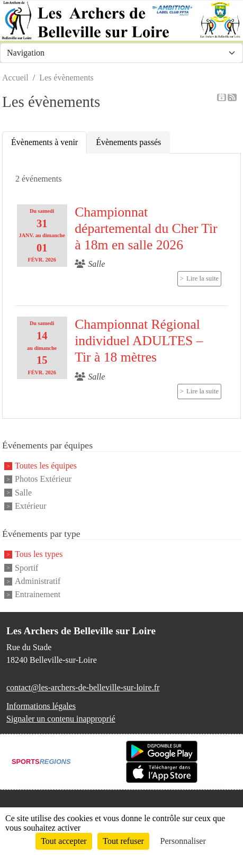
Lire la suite (202, 278)
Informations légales (41, 705)
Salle (23, 492)
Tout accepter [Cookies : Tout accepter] (63, 840)
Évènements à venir (44, 142)
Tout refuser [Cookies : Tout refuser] (123, 840)
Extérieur (31, 505)
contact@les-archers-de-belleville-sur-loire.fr (82, 687)
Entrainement (37, 594)
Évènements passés (128, 142)
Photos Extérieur (43, 479)
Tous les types (38, 554)
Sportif (26, 567)
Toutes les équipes (46, 465)
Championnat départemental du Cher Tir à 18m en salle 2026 (146, 228)
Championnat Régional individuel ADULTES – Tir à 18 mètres (139, 340)
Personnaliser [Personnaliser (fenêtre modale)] (183, 840)
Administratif (37, 581)
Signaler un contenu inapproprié (60, 718)
